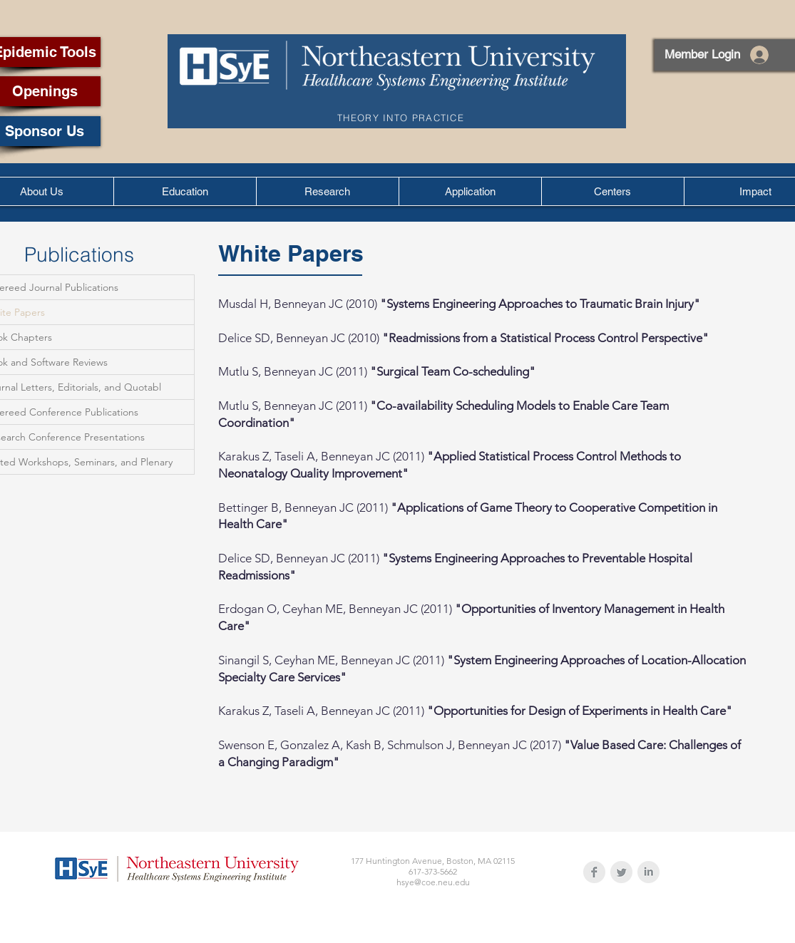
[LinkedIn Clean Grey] (648, 872)
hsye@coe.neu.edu (433, 882)
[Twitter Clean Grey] (621, 872)
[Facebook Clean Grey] (594, 872)
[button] (184, 191)
